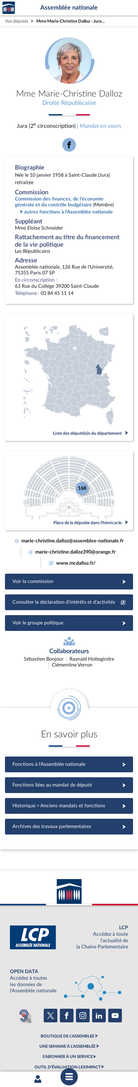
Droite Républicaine (69, 103)
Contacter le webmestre (42, 1052)
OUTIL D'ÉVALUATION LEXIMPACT (67, 1030)
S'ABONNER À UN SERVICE (67, 1020)
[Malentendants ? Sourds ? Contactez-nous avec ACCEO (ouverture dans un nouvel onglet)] (23, 979)
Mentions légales (33, 1047)
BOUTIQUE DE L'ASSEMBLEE (67, 999)
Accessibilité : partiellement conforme (84, 1047)
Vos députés (16, 21)
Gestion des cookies (100, 1052)
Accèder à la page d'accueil (8, 8)
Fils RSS (73, 1052)
